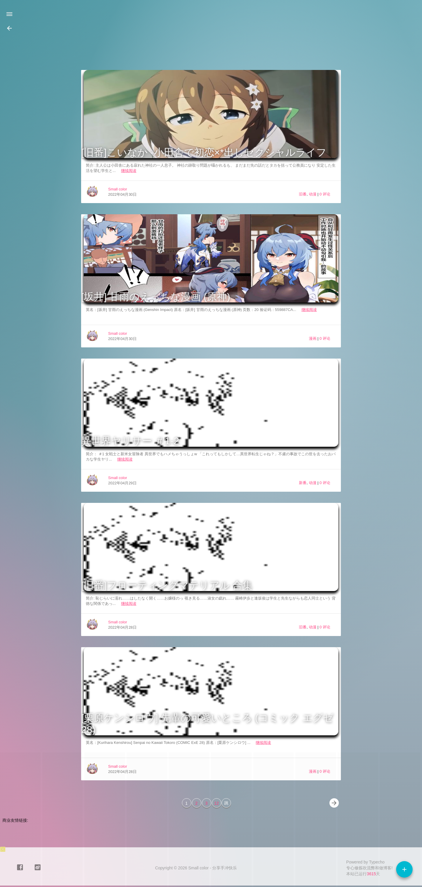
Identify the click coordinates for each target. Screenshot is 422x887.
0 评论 (324, 194)
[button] (9, 28)
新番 (303, 483)
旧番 (303, 194)
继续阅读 (128, 170)
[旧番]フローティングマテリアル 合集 (166, 585)
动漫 (312, 194)
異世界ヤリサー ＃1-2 (130, 440)
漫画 (312, 338)
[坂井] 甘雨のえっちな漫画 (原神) (155, 296)
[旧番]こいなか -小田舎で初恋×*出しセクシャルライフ (203, 152)
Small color (117, 189)
